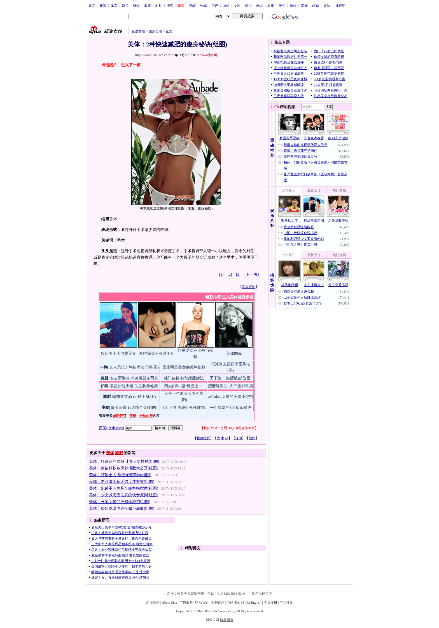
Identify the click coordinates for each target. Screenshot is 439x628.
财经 (136, 5)
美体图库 (234, 353)
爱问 (304, 5)
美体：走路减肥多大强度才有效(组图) (121, 482)
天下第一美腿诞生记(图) (230, 378)
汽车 (203, 5)
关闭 (252, 438)
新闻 (102, 5)
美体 (110, 453)
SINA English (251, 603)
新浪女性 (138, 31)
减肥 (119, 453)
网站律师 (233, 603)
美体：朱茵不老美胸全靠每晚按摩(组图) (123, 488)
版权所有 (226, 620)
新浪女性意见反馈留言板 (185, 594)
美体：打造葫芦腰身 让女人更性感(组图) (124, 461)
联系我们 (202, 603)
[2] (229, 274)
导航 (326, 5)
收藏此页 (203, 438)
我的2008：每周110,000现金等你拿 (229, 428)
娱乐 (125, 5)
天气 (282, 5)
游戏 (226, 5)
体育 (114, 5)
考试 (259, 5)
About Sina (169, 603)
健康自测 (155, 31)
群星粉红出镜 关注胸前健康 (134, 386)
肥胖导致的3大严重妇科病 (230, 386)
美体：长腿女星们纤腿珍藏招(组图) (119, 502)
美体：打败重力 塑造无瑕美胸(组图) (120, 475)
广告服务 (186, 603)
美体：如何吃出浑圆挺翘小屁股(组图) (121, 508)
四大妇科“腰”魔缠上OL (184, 386)
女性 (237, 5)
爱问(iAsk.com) (111, 428)
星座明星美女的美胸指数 (184, 367)
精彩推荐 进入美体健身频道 (229, 297)
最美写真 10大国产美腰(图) (134, 407)
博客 (170, 5)
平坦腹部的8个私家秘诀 (230, 407)
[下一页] (251, 274)
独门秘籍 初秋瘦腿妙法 (184, 378)
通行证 (340, 5)
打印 (238, 438)
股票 (147, 5)
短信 (293, 5)
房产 (214, 5)
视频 (192, 5)
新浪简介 (153, 603)
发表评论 (248, 287)
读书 (248, 5)
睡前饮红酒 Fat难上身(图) (134, 397)
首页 (91, 5)
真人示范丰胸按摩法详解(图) (134, 367)
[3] (238, 274)
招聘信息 (218, 603)
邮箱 (315, 5)
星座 (270, 5)
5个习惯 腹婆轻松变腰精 (184, 407)
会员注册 (270, 603)
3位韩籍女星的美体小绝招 (230, 397)
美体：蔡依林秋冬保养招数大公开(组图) (123, 468)
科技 (158, 5)
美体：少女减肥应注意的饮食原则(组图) (123, 495)
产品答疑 (286, 603)
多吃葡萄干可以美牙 (156, 353)
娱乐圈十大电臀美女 (118, 353)
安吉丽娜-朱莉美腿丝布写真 (134, 378)
